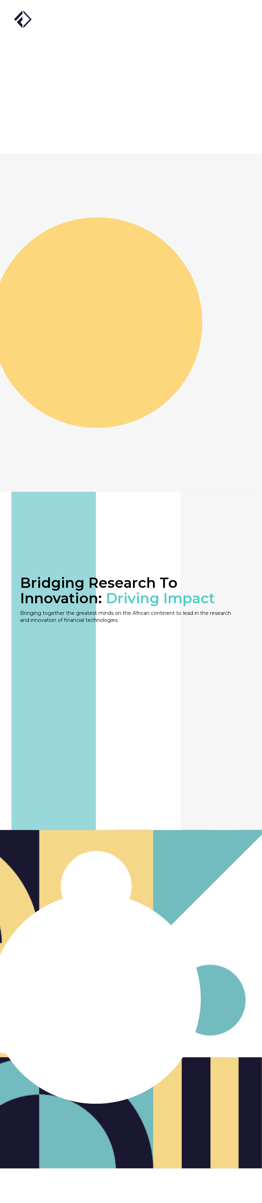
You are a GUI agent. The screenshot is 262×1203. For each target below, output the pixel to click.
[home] (23, 18)
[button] (237, 19)
